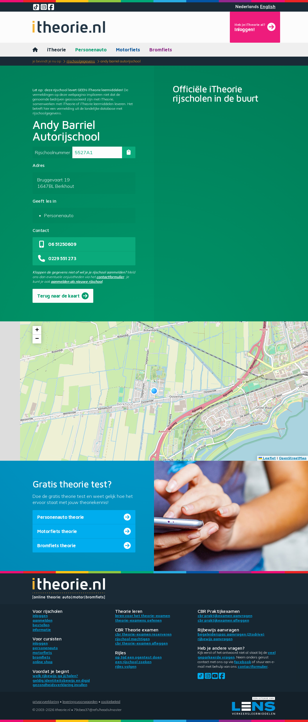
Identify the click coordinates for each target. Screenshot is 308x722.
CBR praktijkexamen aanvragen (225, 615)
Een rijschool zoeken (133, 662)
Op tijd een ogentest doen (138, 657)
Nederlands (247, 7)
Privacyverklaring (46, 701)
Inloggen (40, 615)
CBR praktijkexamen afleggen (223, 620)
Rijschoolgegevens (81, 61)
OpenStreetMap (293, 458)
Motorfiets (128, 49)
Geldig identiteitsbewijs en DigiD (61, 680)
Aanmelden (42, 620)
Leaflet (267, 458)
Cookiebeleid (110, 701)
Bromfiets (160, 49)
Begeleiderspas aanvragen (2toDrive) (231, 634)
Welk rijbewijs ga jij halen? (55, 676)
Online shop (43, 662)
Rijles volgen (125, 666)
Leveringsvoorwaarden (80, 701)
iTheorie (56, 49)
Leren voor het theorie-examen (142, 615)
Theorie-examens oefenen (138, 620)
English (267, 7)
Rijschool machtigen (132, 639)
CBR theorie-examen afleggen (141, 643)
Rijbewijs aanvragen (215, 639)
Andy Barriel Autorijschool (121, 61)
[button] (154, 391)
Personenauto (91, 49)
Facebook (242, 662)
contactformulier (110, 277)
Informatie (42, 629)
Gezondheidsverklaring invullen (60, 685)
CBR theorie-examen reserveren (143, 634)
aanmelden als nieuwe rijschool (76, 281)
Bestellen (41, 625)
